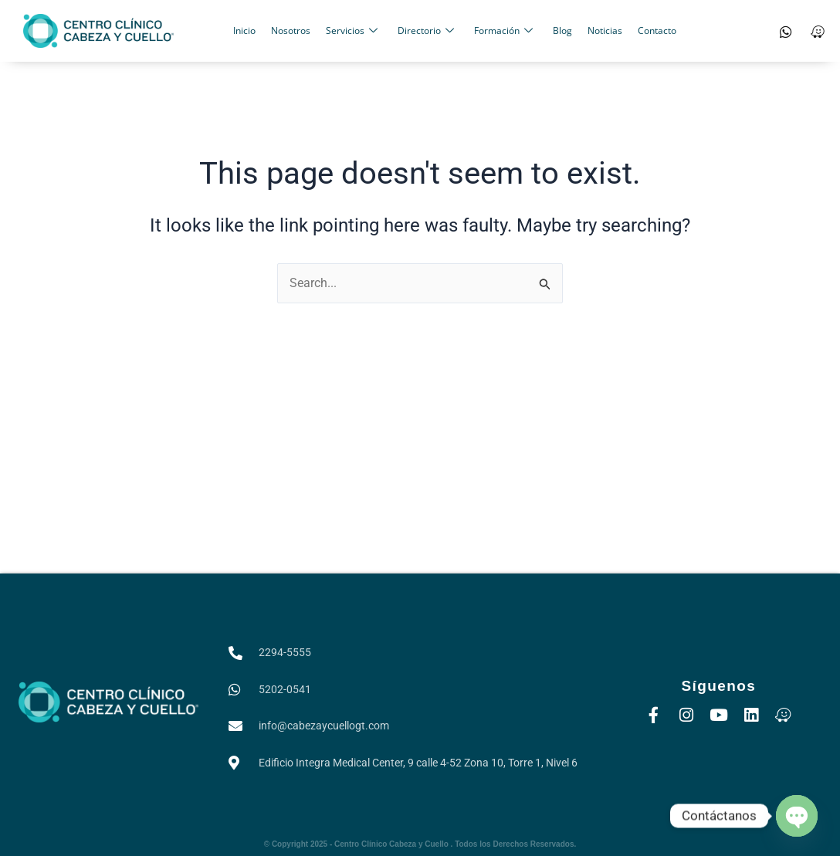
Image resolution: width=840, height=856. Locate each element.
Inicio (244, 30)
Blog (562, 30)
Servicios (352, 31)
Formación (503, 31)
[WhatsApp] (786, 31)
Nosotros (290, 30)
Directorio (426, 31)
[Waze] (818, 31)
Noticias (605, 30)
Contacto (657, 30)
